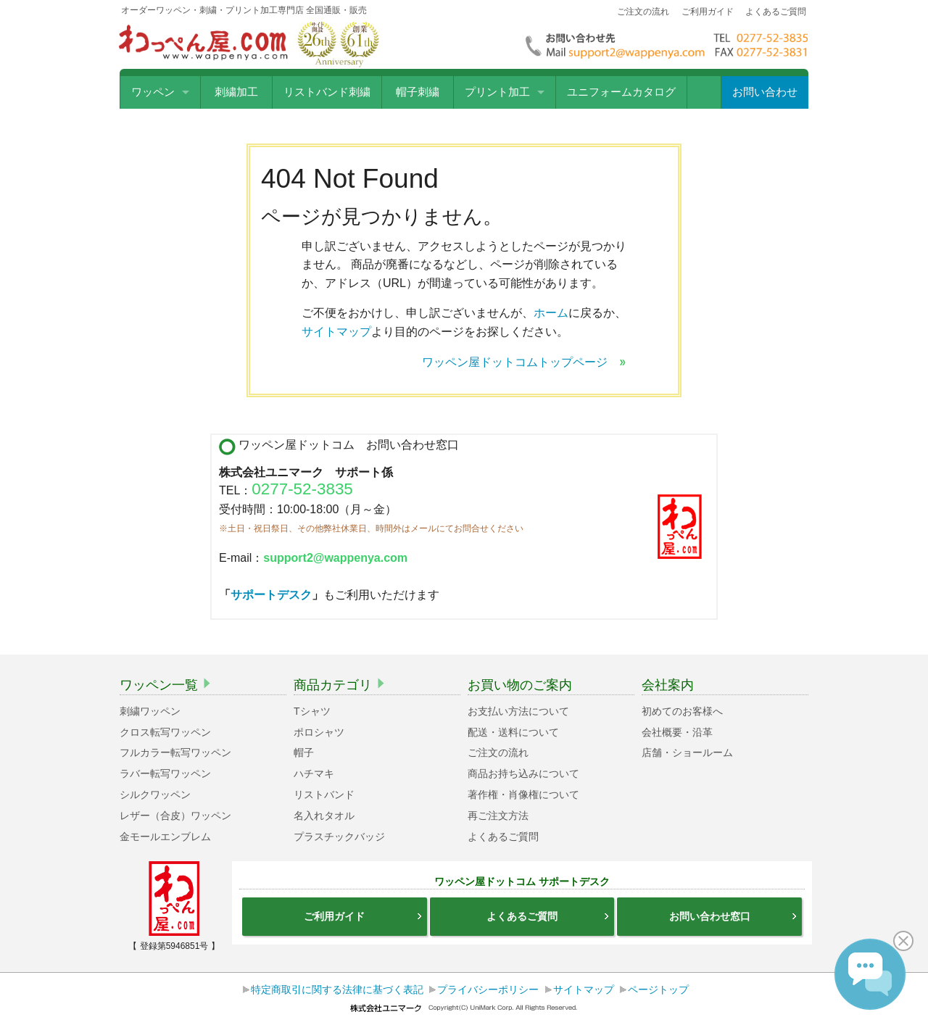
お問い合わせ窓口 (733, 916)
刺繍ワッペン (150, 711)
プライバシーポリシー (488, 989)
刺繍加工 (236, 92)
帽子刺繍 (417, 92)
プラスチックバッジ (339, 836)
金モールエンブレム (165, 836)
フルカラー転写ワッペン (175, 752)
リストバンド (324, 794)
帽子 (304, 752)
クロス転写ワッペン (165, 732)
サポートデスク (271, 595)
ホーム (551, 313)
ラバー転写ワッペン (165, 773)
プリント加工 (497, 92)
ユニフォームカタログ (621, 92)
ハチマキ (314, 773)
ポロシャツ (319, 732)
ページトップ (658, 989)
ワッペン (153, 92)
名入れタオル (324, 815)
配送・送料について (513, 732)
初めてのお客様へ (682, 711)
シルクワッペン (155, 794)
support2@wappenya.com (335, 558)
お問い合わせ (765, 92)
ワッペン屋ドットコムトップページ (524, 362)
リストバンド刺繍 (326, 92)
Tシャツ (312, 711)
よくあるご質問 (775, 12)
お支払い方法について (518, 711)
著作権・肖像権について (523, 794)
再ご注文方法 (498, 815)
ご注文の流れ (643, 12)
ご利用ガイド (708, 12)
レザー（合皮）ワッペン (175, 815)
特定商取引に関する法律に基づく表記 (337, 989)
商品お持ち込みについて (523, 773)
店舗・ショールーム (687, 752)
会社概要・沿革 (677, 732)
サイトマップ (336, 331)
